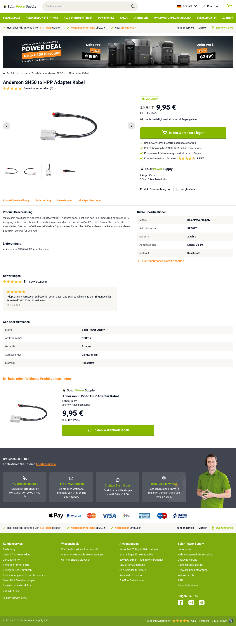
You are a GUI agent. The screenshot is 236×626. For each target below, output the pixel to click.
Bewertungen (64, 200)
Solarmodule (11, 17)
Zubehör (227, 17)
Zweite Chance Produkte (17, 585)
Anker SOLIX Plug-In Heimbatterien (139, 549)
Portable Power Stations (42, 17)
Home (24, 73)
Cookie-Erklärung (187, 559)
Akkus (124, 17)
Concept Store (11, 590)
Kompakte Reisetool (130, 575)
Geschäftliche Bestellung (17, 554)
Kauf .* (125, 27)
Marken (202, 27)
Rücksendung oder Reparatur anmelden (25, 575)
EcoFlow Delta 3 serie (131, 580)
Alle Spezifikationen (90, 200)
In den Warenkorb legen (183, 132)
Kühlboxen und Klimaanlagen (172, 17)
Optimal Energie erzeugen (75, 559)
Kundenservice (185, 27)
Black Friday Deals (188, 585)
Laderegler (140, 17)
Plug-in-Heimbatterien (78, 17)
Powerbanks (106, 17)
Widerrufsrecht (186, 575)
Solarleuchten (206, 17)
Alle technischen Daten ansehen (161, 261)
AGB (180, 580)
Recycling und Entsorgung (193, 570)
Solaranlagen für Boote (132, 570)
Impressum (184, 549)
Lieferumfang (43, 200)
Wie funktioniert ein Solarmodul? (79, 549)
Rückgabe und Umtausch (17, 570)
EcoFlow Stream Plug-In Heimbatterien (141, 559)
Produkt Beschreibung (157, 189)
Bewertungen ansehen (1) (40, 88)
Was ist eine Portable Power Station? (82, 554)
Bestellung (9, 549)
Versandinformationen (16, 564)
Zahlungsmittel (11, 559)
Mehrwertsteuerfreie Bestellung (196, 554)
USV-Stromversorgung (132, 564)
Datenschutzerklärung (190, 564)
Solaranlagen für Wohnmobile (136, 554)
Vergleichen (188, 189)
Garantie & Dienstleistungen (19, 580)
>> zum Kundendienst (15, 598)
